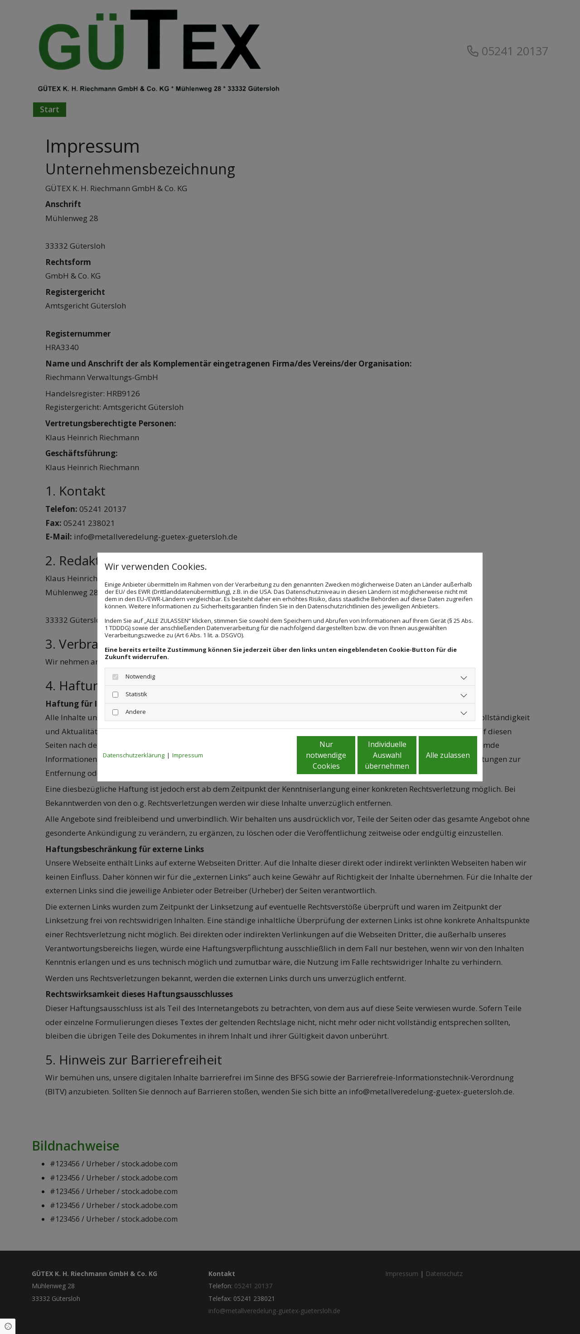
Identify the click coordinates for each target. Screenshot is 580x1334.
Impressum (187, 755)
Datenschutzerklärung (133, 755)
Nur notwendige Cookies (263, 755)
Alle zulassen (435, 755)
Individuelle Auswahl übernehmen (349, 755)
